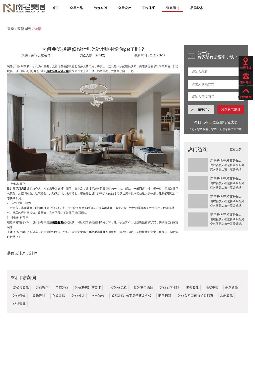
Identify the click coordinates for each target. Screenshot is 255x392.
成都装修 (19, 303)
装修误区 (42, 287)
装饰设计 (39, 295)
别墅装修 (58, 295)
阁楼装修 (192, 287)
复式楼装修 (21, 287)
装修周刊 (172, 8)
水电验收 (98, 295)
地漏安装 (212, 287)
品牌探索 (196, 8)
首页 (55, 8)
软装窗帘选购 (143, 287)
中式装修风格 (117, 287)
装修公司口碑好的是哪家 (195, 295)
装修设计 (78, 295)
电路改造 (231, 287)
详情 (38, 29)
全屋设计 (124, 8)
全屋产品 (76, 8)
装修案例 (100, 8)
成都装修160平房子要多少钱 (131, 295)
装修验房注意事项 (88, 287)
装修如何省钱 (169, 287)
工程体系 (148, 8)
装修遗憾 (19, 295)
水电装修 (226, 295)
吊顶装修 (61, 287)
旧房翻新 (164, 295)
